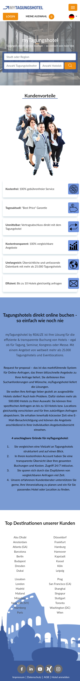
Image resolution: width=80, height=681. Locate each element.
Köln (60, 566)
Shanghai (60, 588)
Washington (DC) (60, 607)
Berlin (19, 556)
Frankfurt (60, 542)
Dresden (20, 566)
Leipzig (60, 570)
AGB (46, 677)
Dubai (20, 570)
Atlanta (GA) (20, 546)
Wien (60, 612)
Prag (60, 579)
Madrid (20, 588)
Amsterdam (20, 542)
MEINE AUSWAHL (36, 16)
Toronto (60, 603)
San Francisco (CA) (60, 583)
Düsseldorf (60, 537)
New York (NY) (20, 603)
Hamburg (60, 546)
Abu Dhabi (20, 537)
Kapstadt (60, 556)
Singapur (60, 593)
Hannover (60, 551)
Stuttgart (60, 598)
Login (10, 16)
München (20, 598)
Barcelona (20, 551)
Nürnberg (20, 607)
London (20, 583)
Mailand (20, 593)
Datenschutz (34, 677)
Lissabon (20, 579)
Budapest (20, 561)
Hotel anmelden (61, 677)
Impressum (18, 677)
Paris (20, 612)
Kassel (60, 561)
